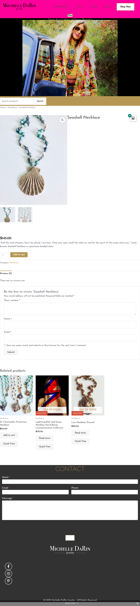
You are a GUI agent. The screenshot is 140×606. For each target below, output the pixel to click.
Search (40, 101)
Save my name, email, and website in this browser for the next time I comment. (46, 345)
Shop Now (125, 7)
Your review (12, 300)
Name (8, 319)
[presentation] (23, 526)
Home (2, 107)
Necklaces (12, 107)
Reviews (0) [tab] (6, 273)
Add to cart (19, 255)
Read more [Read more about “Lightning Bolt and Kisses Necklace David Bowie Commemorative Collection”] (44, 438)
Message (8, 498)
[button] (62, 119)
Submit (70, 538)
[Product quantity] (4, 255)
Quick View (9, 444)
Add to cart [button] (9, 435)
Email (7, 332)
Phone (74, 487)
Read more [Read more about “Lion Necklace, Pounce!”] (80, 433)
